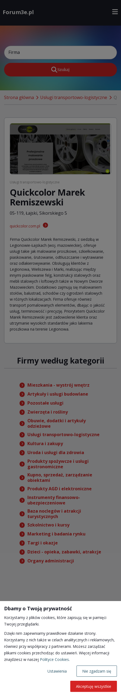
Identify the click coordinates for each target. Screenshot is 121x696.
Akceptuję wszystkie (93, 686)
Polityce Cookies (54, 659)
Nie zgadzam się (96, 671)
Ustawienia (57, 671)
